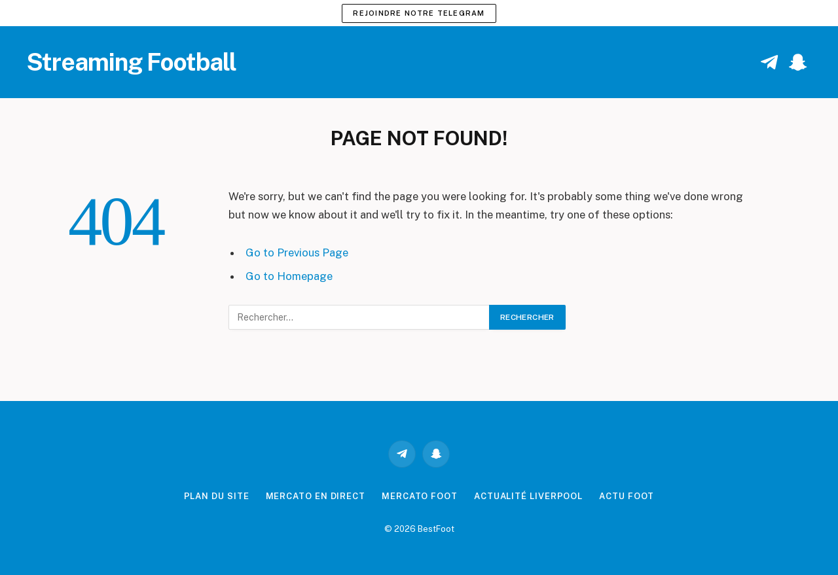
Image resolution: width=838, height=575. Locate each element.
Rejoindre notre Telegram (418, 13)
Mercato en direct (315, 496)
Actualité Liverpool (528, 496)
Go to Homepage (289, 276)
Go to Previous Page (297, 252)
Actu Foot (626, 496)
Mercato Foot (420, 496)
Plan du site (216, 496)
